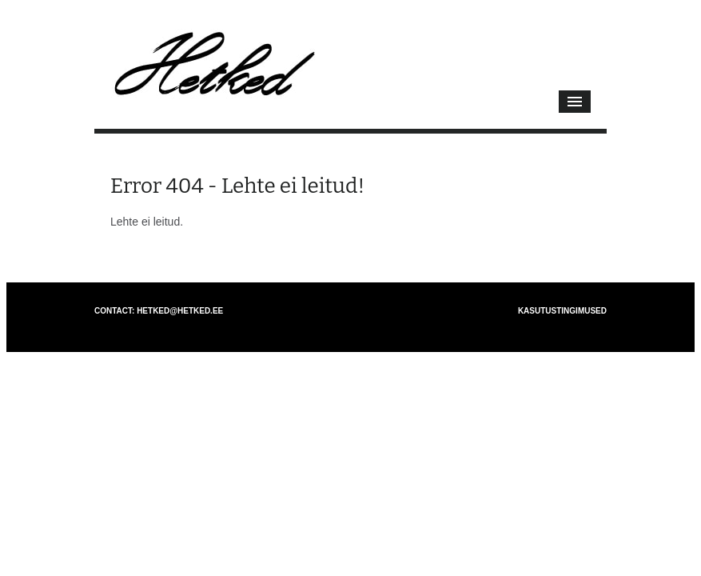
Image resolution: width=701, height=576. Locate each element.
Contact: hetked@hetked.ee (158, 310)
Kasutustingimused (562, 310)
